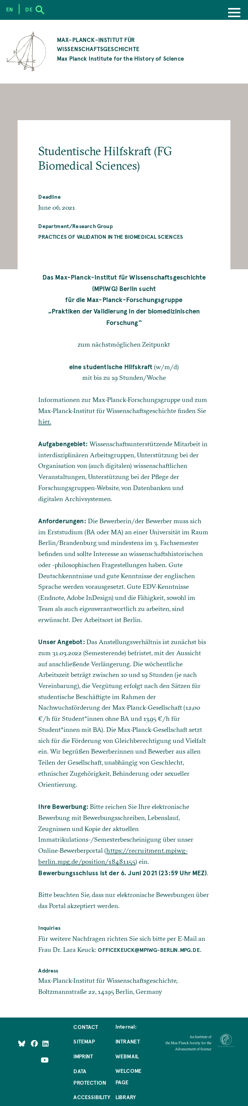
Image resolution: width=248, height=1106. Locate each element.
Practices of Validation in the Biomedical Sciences (110, 236)
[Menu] (234, 13)
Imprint (83, 1056)
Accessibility (91, 1097)
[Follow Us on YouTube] (45, 1059)
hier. (44, 421)
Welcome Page (128, 1076)
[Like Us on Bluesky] (21, 1043)
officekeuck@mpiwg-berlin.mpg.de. (150, 949)
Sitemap (84, 1041)
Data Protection (89, 1076)
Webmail (127, 1056)
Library (125, 1097)
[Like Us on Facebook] (35, 1043)
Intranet (127, 1041)
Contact (85, 1026)
